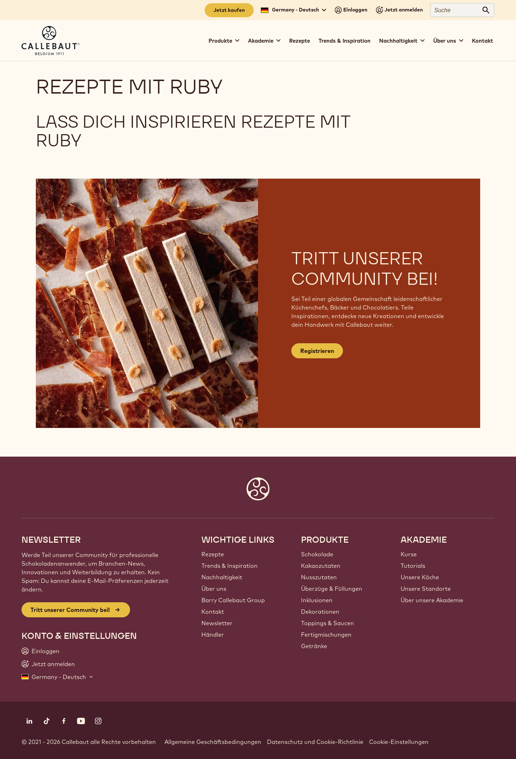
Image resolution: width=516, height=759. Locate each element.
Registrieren (317, 350)
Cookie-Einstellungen (399, 741)
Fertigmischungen (326, 634)
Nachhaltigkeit (221, 577)
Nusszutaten (319, 577)
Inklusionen (317, 600)
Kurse (409, 554)
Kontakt (482, 40)
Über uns (213, 588)
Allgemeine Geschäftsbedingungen (212, 741)
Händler (212, 634)
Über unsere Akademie (432, 600)
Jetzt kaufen (229, 10)
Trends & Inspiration (345, 40)
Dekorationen (320, 611)
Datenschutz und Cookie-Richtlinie (315, 741)
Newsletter (217, 623)
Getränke (314, 646)
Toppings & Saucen (327, 623)
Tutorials (413, 565)
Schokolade (317, 554)
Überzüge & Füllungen (331, 588)
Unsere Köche (420, 577)
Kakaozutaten (320, 565)
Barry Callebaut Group (233, 600)
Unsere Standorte (426, 588)
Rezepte (299, 40)
